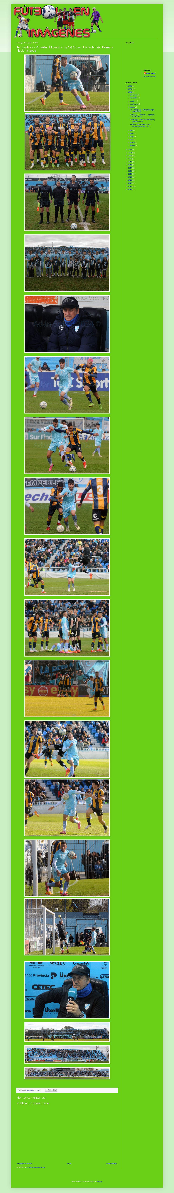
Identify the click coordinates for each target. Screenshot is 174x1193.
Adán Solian (150, 73)
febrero (133, 146)
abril (132, 139)
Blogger (99, 1181)
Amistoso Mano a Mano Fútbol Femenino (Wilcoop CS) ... (140, 125)
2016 (130, 171)
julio (131, 130)
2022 (130, 153)
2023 (130, 149)
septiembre (134, 104)
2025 (130, 89)
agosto (132, 107)
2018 (130, 165)
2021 (130, 156)
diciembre (133, 95)
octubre (133, 101)
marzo (132, 143)
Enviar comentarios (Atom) (36, 1167)
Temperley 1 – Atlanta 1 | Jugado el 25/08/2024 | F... (142, 116)
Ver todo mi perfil (150, 77)
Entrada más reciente (24, 1164)
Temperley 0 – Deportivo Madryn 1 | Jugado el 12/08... (142, 120)
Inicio (69, 1164)
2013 (130, 180)
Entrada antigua (111, 1164)
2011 (130, 186)
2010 (130, 189)
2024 (130, 92)
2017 (130, 168)
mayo (132, 136)
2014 (130, 177)
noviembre (134, 98)
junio (132, 133)
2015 (130, 174)
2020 (130, 159)
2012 (130, 183)
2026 (130, 86)
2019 (130, 162)
